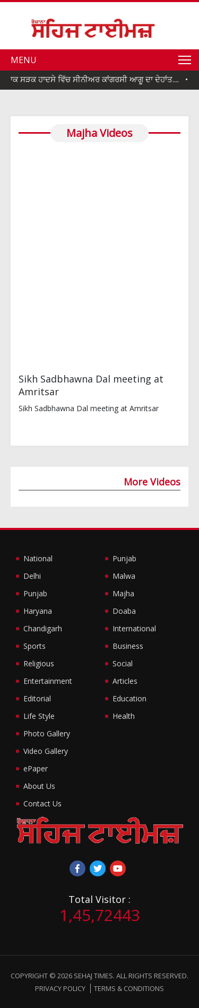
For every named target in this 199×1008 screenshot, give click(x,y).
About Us (39, 786)
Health (124, 716)
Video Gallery (45, 751)
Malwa (124, 576)
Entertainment (47, 681)
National (38, 558)
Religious (38, 663)
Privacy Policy (60, 988)
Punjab (35, 593)
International (134, 628)
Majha (123, 593)
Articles (125, 681)
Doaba (124, 611)
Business (128, 646)
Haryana (37, 611)
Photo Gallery (46, 733)
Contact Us (42, 803)
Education (129, 698)
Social (123, 663)
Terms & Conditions (129, 988)
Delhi (32, 576)
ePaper (35, 768)
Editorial (37, 698)
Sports (34, 646)
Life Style (39, 716)
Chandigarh (42, 628)
